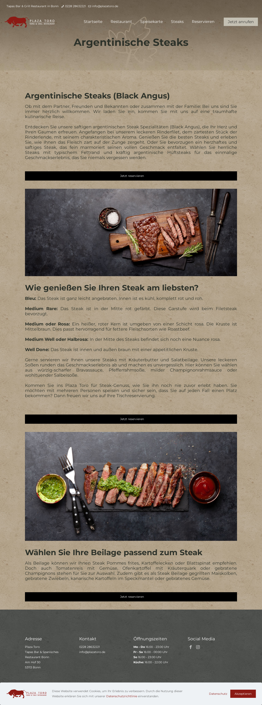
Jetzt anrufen (241, 21)
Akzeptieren (243, 694)
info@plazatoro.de (105, 6)
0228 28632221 (75, 6)
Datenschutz (218, 694)
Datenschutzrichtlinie (122, 696)
